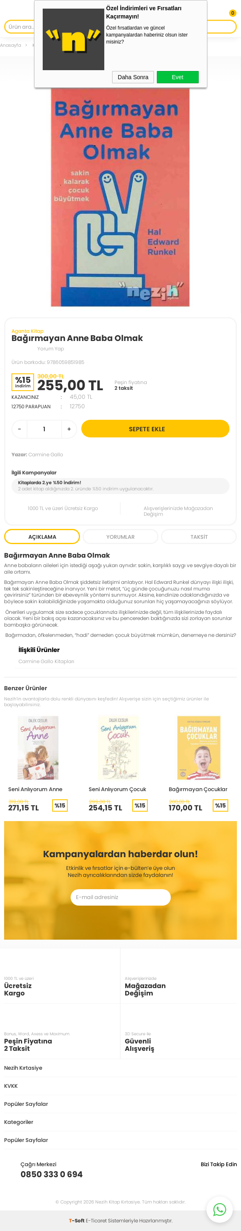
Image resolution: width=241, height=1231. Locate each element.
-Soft (77, 1220)
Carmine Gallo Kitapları (46, 661)
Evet (177, 77)
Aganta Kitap (27, 330)
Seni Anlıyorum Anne (35, 789)
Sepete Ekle (178, 428)
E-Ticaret (96, 1220)
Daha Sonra (133, 77)
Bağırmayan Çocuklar (198, 789)
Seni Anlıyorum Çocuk (117, 789)
